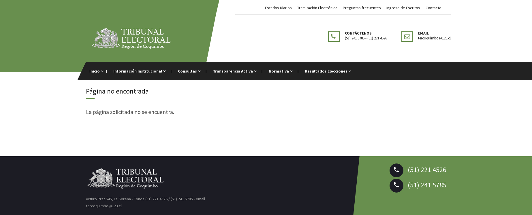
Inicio (96, 71)
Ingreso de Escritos (403, 7)
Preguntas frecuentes (362, 7)
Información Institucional (139, 71)
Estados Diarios (278, 7)
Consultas (189, 71)
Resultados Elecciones (328, 71)
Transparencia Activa (234, 71)
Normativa (280, 71)
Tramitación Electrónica (317, 7)
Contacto (433, 7)
